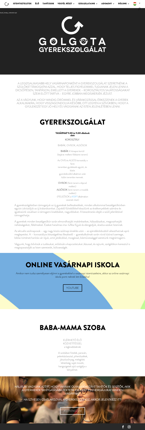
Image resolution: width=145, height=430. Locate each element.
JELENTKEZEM (72, 411)
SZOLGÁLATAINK (86, 4)
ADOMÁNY (106, 4)
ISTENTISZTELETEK (22, 4)
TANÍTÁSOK (48, 4)
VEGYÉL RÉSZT (65, 4)
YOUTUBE (72, 288)
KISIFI (75, 196)
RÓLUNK (122, 4)
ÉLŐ (37, 4)
